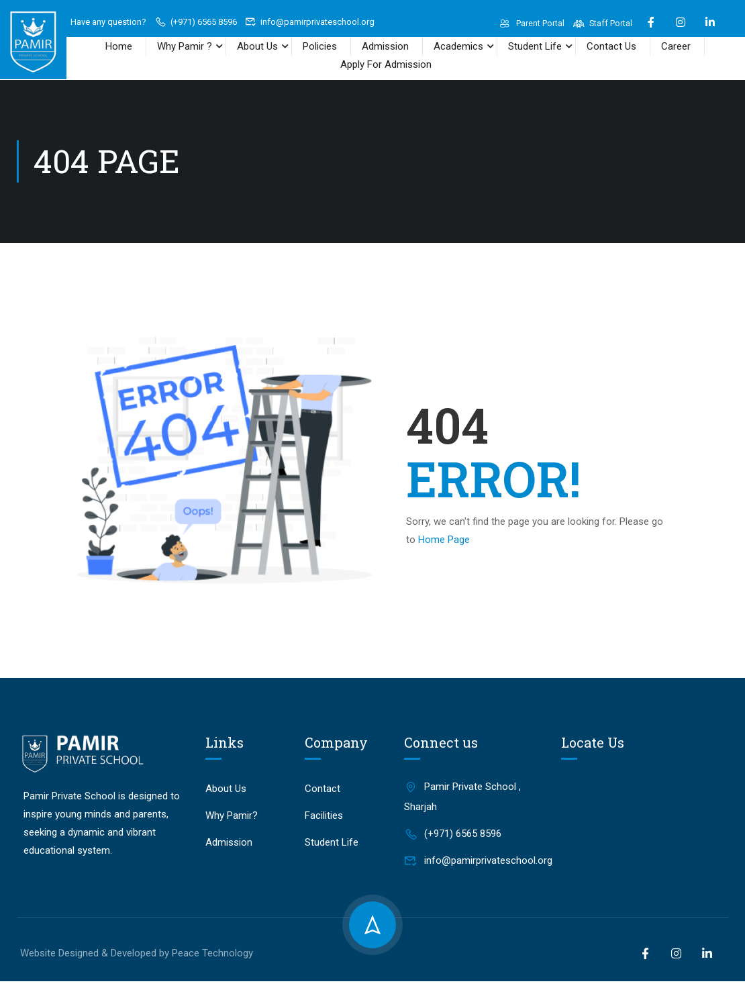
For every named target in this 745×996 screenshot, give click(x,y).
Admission (385, 46)
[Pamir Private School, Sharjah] (642, 807)
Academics (458, 46)
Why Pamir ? (184, 46)
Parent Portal (531, 23)
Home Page (444, 538)
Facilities (324, 814)
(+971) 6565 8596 (195, 22)
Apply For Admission (386, 64)
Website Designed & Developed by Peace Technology (136, 952)
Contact (322, 787)
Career (676, 46)
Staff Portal (602, 23)
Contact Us (611, 46)
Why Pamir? (231, 814)
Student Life (535, 46)
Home (118, 46)
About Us (257, 46)
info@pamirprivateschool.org (310, 22)
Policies (320, 46)
